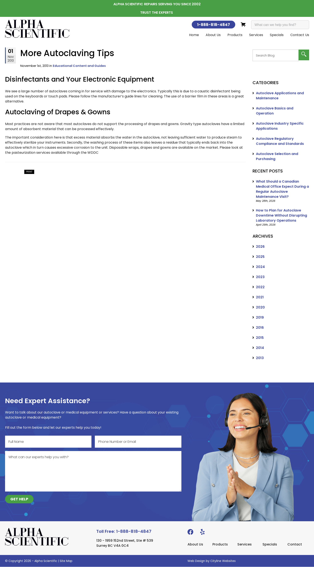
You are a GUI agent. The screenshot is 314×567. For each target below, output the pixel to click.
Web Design (196, 561)
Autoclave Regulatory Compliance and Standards (280, 141)
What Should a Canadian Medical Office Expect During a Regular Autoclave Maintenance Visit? (282, 189)
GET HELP (19, 499)
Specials (277, 34)
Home (194, 34)
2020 (260, 307)
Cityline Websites (223, 561)
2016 (260, 327)
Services (256, 34)
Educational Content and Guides (79, 66)
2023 (260, 277)
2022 (260, 287)
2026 (260, 246)
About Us (213, 34)
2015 (260, 337)
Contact (294, 544)
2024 (260, 267)
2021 (260, 297)
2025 (260, 257)
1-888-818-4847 (213, 24)
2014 (260, 348)
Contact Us (299, 34)
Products (234, 34)
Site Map (66, 561)
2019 (260, 317)
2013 (260, 358)
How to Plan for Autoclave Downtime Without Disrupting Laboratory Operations (281, 215)
